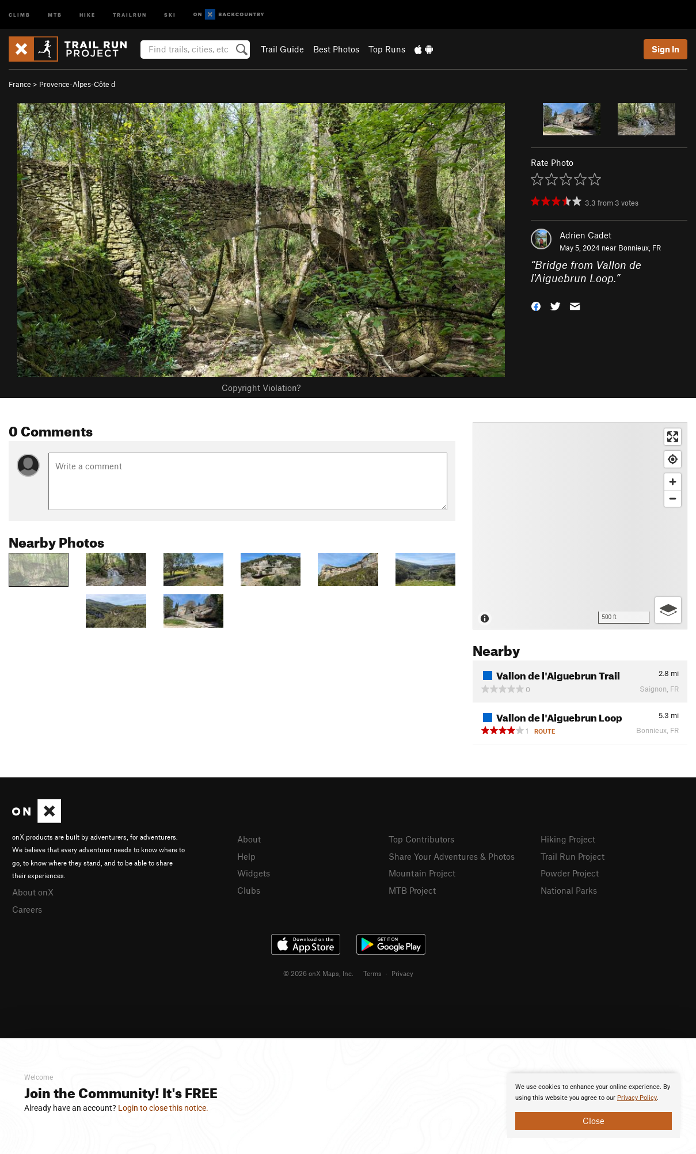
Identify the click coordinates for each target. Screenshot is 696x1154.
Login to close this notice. (163, 1108)
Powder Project (570, 873)
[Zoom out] (672, 498)
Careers (27, 909)
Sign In (665, 49)
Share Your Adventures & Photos (452, 856)
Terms (372, 973)
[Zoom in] (672, 481)
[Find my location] (672, 459)
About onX (33, 892)
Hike (87, 14)
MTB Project (412, 890)
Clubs (248, 890)
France (20, 84)
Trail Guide (282, 49)
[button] (536, 305)
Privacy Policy (637, 1098)
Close (593, 1120)
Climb (20, 14)
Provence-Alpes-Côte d (77, 84)
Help (246, 856)
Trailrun (130, 14)
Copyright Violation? (261, 387)
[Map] (580, 526)
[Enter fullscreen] (672, 436)
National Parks (569, 890)
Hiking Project (568, 839)
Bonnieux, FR (639, 247)
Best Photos (336, 49)
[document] (593, 1105)
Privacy (402, 973)
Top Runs (386, 49)
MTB (55, 14)
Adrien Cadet (585, 235)
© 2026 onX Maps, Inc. (318, 973)
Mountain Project (422, 873)
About (249, 839)
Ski (170, 14)
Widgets (253, 873)
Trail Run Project (572, 856)
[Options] (668, 610)
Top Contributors (421, 839)
